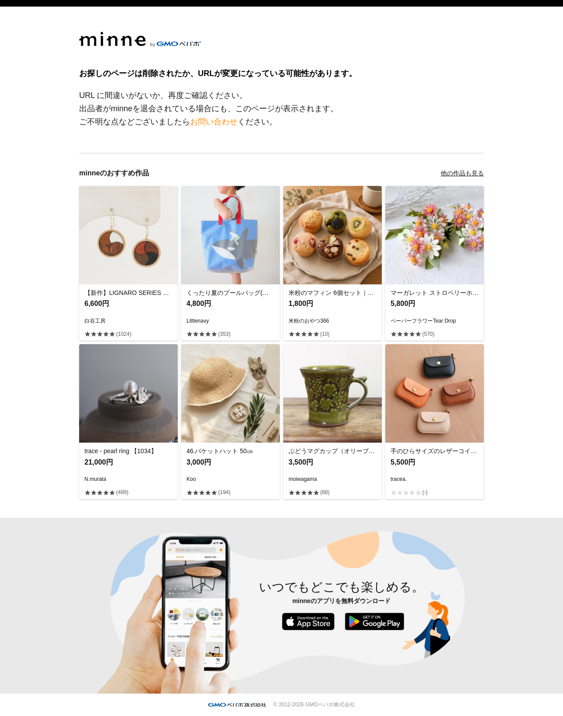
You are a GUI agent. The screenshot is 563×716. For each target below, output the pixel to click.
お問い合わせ (214, 121)
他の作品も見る (462, 173)
